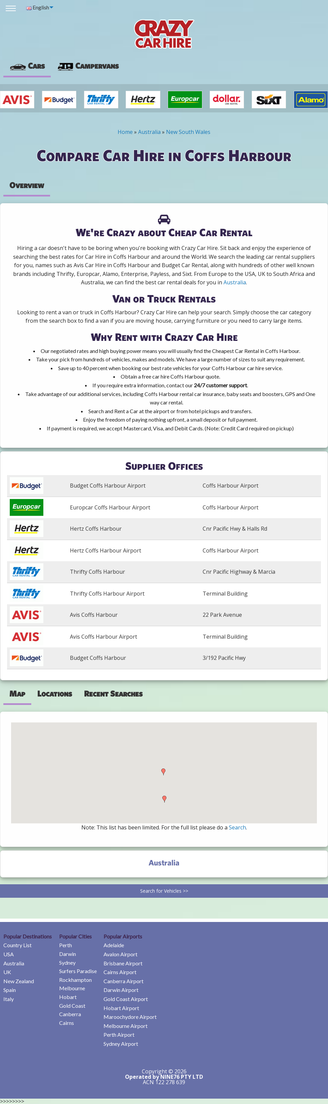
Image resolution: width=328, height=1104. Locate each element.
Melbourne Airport (126, 1026)
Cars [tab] (27, 65)
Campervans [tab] (88, 65)
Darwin (67, 954)
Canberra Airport (124, 981)
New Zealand (18, 981)
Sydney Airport (121, 1043)
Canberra (70, 1014)
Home (125, 132)
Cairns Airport (120, 972)
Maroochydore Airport (130, 1016)
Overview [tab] (26, 185)
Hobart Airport (121, 1008)
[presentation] (88, 66)
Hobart (68, 997)
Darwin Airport (121, 990)
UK (7, 972)
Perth (65, 945)
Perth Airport (119, 1034)
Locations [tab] (54, 693)
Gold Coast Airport (126, 999)
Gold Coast (72, 1005)
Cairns (66, 1023)
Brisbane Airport (123, 963)
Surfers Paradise (78, 971)
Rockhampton (75, 979)
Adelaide (114, 945)
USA (8, 954)
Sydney (67, 962)
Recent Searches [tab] (113, 693)
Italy (8, 999)
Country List (17, 945)
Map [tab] (17, 693)
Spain (9, 990)
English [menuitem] (37, 7)
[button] (163, 772)
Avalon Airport (120, 954)
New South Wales (188, 132)
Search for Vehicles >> (164, 891)
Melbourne (72, 988)
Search (237, 827)
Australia (149, 132)
